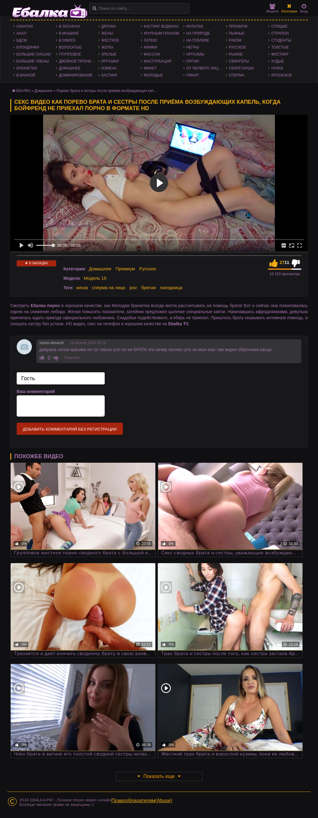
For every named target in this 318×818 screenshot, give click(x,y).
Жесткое (110, 40)
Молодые (153, 75)
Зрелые (109, 54)
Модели (272, 8)
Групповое (70, 54)
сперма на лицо (108, 287)
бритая (148, 287)
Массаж (152, 54)
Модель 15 (95, 278)
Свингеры (239, 61)
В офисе (67, 40)
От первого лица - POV (206, 68)
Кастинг (109, 75)
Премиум (238, 26)
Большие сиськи (33, 54)
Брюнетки (26, 68)
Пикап (192, 75)
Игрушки (110, 61)
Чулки (277, 68)
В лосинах (69, 26)
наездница (171, 287)
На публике (197, 40)
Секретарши (241, 68)
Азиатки (24, 26)
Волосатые (70, 47)
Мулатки (194, 26)
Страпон (280, 33)
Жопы (107, 47)
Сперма (236, 75)
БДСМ (21, 40)
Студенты (281, 40)
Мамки (150, 47)
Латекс (151, 40)
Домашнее (69, 68)
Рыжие (236, 54)
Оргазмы (195, 54)
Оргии (192, 61)
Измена (109, 68)
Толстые (280, 47)
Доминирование (76, 75)
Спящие (279, 26)
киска (82, 287)
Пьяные (237, 33)
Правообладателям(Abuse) (141, 800)
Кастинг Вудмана (161, 26)
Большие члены (32, 61)
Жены (107, 33)
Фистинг (280, 54)
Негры (192, 47)
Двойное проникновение (78, 61)
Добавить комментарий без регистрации (70, 429)
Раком (235, 40)
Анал (21, 33)
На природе (198, 33)
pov (133, 287)
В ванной (25, 75)
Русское (237, 47)
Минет (150, 68)
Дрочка (108, 26)
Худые (277, 61)
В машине (69, 33)
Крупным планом (161, 33)
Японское (281, 75)
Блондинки (27, 47)
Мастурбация (157, 61)
